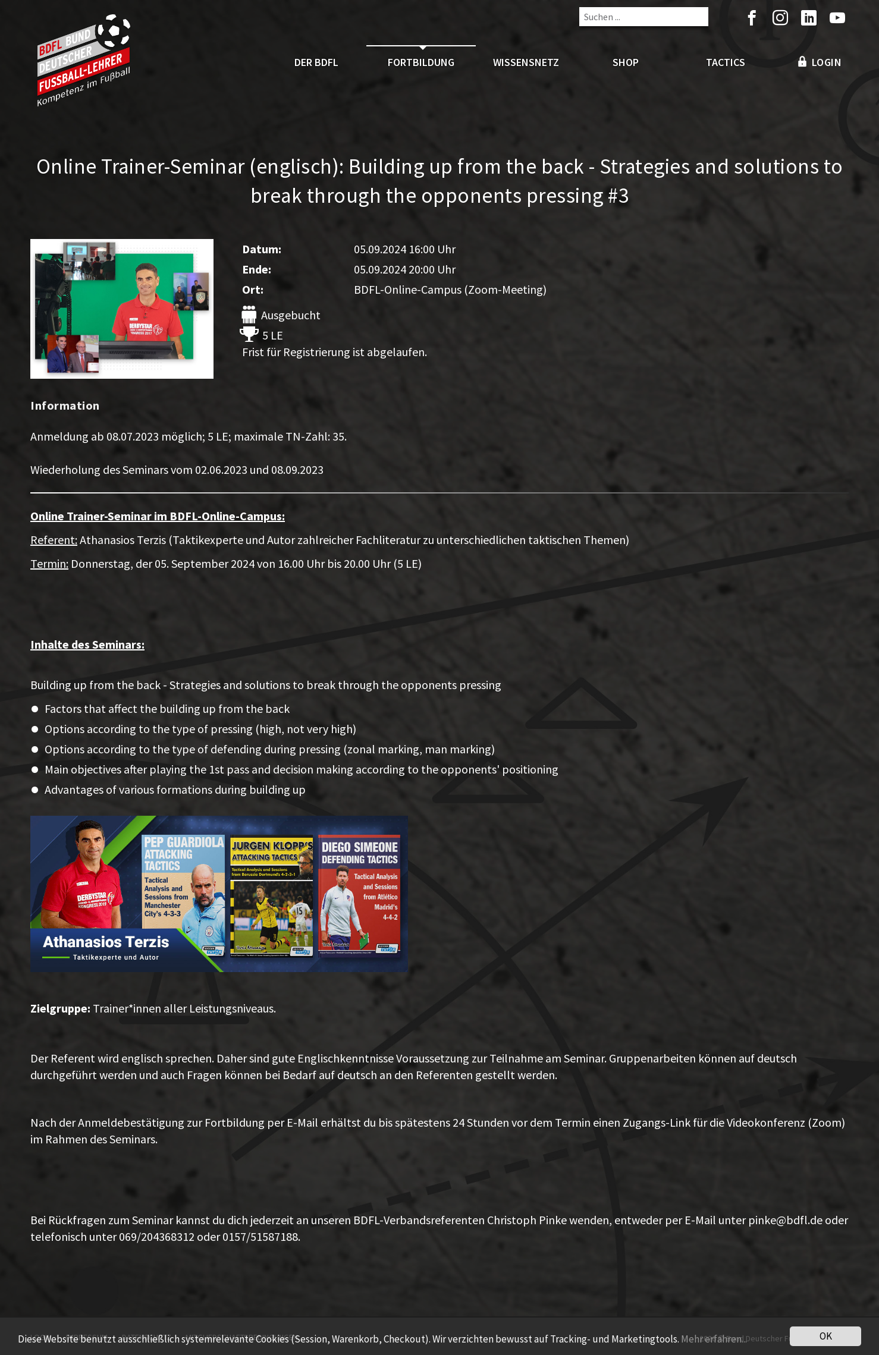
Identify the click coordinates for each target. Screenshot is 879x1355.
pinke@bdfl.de (785, 1219)
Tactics (725, 62)
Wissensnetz (526, 62)
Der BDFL (316, 62)
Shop (626, 62)
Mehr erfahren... (714, 1340)
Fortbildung (421, 62)
